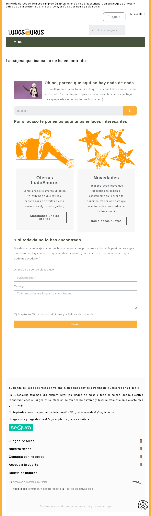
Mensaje (19, 286)
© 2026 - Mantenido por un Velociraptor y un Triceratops (76, 506)
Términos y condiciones (47, 314)
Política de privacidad (81, 314)
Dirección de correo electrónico (34, 269)
